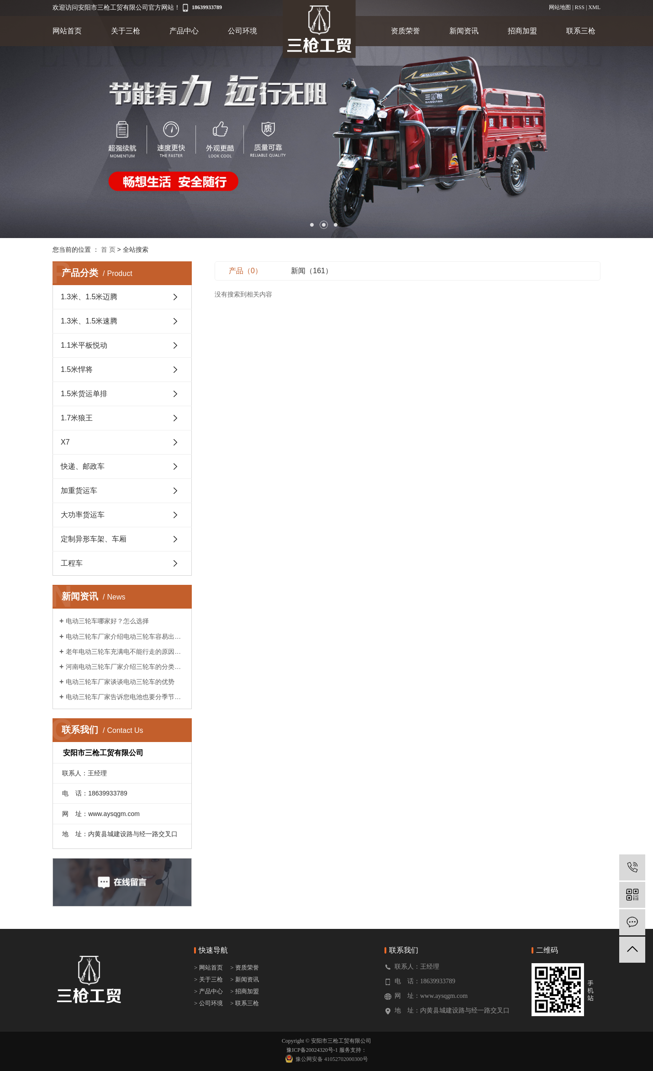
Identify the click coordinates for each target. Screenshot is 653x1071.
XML (594, 7)
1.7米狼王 (77, 418)
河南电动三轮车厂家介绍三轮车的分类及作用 (125, 666)
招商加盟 (522, 31)
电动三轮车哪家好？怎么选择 (107, 621)
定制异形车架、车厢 (93, 539)
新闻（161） (311, 271)
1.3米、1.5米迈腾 (89, 297)
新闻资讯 (464, 31)
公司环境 (242, 31)
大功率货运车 (83, 515)
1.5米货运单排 (84, 394)
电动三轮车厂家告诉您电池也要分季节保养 (125, 696)
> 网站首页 (209, 967)
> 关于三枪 (208, 979)
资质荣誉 (405, 31)
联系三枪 (580, 31)
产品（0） (245, 271)
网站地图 (560, 7)
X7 (65, 442)
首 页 (108, 249)
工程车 (72, 563)
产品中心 (184, 31)
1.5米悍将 (77, 369)
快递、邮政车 (83, 466)
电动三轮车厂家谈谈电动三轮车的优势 (120, 681)
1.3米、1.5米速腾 (89, 321)
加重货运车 (79, 490)
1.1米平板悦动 (84, 345)
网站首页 (67, 31)
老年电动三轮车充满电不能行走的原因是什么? (125, 651)
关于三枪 (125, 31)
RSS (580, 7)
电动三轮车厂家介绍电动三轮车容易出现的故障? (125, 636)
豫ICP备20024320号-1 (312, 1050)
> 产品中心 (208, 991)
